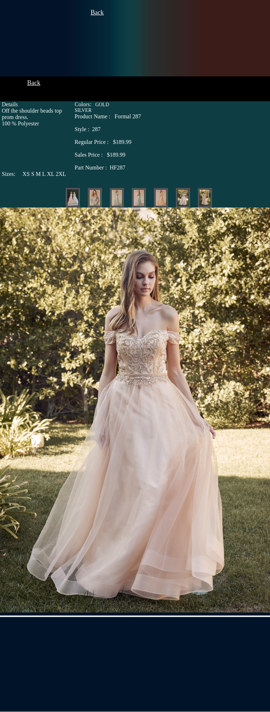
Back (97, 12)
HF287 (100, 167)
